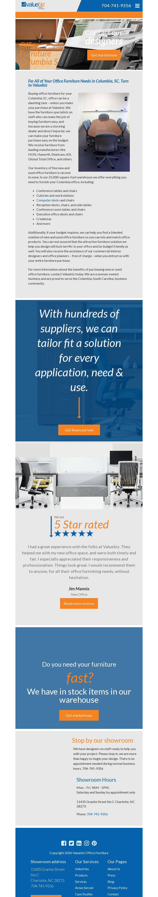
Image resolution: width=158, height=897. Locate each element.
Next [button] (146, 533)
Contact (113, 894)
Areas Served (84, 888)
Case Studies (84, 894)
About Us (114, 869)
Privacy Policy (117, 888)
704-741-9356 (97, 814)
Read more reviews (79, 603)
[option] (79, 533)
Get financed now (79, 430)
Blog (111, 881)
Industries (82, 869)
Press (111, 875)
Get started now (104, 55)
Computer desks (48, 200)
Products (81, 875)
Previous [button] (12, 533)
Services (81, 881)
